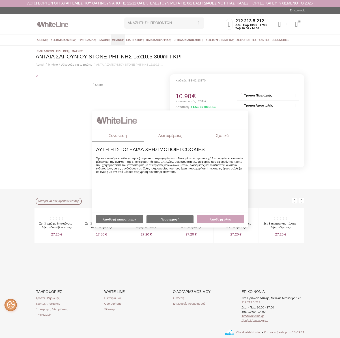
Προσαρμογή (169, 220)
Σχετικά (222, 135)
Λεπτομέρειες (170, 135)
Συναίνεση (118, 135)
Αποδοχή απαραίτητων (119, 219)
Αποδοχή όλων (221, 219)
